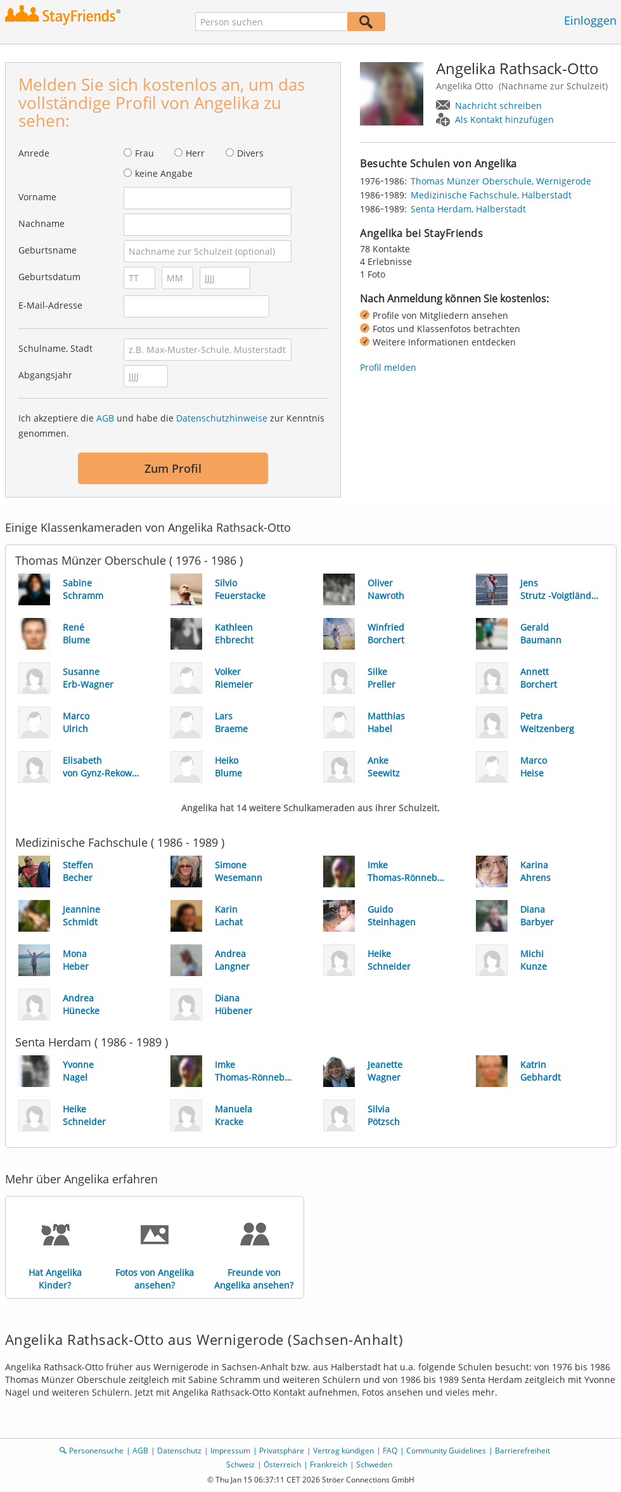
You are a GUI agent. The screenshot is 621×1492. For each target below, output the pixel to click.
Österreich (282, 1464)
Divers (250, 153)
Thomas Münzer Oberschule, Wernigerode (501, 181)
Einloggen (590, 20)
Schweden (374, 1464)
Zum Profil (173, 468)
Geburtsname (47, 250)
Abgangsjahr (45, 375)
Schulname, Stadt (55, 348)
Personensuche (96, 1450)
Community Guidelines (446, 1450)
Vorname (37, 197)
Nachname (41, 223)
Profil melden (388, 367)
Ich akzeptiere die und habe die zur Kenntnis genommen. (171, 425)
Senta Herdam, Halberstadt (468, 209)
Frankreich (328, 1464)
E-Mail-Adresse (50, 305)
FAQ (390, 1450)
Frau (144, 153)
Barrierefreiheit (522, 1450)
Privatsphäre (281, 1450)
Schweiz (240, 1464)
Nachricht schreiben (498, 106)
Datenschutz (179, 1450)
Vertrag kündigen (343, 1450)
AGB (105, 418)
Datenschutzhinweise (221, 418)
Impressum (230, 1450)
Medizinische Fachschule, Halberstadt (491, 195)
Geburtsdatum (49, 277)
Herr (195, 153)
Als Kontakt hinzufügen (504, 119)
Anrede (33, 153)
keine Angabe (164, 173)
